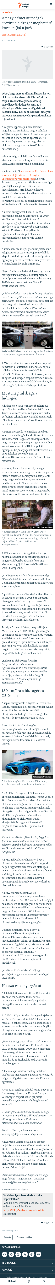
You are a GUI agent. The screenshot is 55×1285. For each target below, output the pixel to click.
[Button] (47, 46)
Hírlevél (12, 1281)
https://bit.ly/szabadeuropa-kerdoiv (23, 1210)
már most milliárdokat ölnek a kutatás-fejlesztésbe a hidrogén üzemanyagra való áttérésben (27, 175)
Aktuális (7, 12)
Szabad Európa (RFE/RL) (14, 35)
